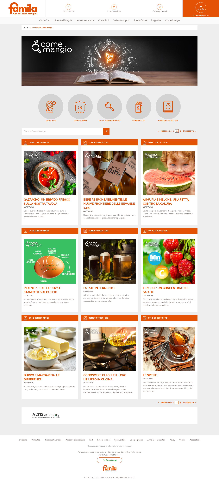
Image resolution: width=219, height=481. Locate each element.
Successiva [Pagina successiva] (189, 131)
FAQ (91, 440)
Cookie (182, 440)
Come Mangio (172, 20)
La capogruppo (136, 440)
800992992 (109, 460)
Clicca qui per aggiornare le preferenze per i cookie (109, 446)
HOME (26, 28)
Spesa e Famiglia (63, 20)
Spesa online (119, 440)
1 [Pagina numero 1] (173, 131)
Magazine (156, 20)
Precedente (166, 131)
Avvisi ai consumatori (156, 440)
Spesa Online (140, 20)
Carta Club (44, 20)
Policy (172, 440)
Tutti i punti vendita (53, 440)
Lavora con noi (103, 440)
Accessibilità (195, 440)
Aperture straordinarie (75, 440)
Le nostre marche (85, 20)
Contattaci (103, 20)
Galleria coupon (121, 20)
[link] (50, 182)
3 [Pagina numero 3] (180, 131)
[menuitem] (44, 20)
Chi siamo (23, 440)
